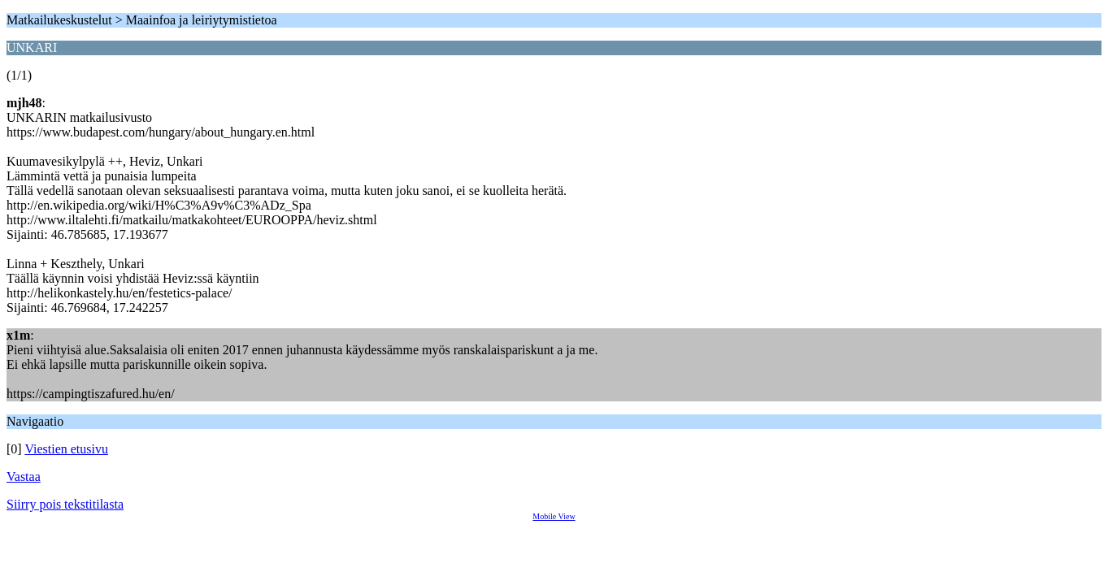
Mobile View (553, 516)
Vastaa (24, 476)
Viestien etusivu (66, 449)
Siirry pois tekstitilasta (65, 504)
